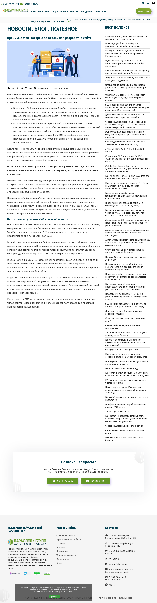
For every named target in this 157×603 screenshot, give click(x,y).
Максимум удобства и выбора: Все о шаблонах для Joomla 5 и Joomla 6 (123, 45)
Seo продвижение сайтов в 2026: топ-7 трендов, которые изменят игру (125, 143)
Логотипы (100, 11)
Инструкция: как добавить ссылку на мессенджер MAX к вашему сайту (124, 204)
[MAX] (153, 3)
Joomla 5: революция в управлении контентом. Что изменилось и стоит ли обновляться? (125, 343)
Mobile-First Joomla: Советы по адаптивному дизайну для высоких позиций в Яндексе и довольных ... (127, 169)
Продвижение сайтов (63, 11)
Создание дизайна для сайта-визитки (124, 426)
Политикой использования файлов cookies (54, 591)
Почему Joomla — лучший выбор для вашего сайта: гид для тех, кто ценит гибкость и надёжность (124, 267)
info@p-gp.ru (31, 3)
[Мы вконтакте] (148, 3)
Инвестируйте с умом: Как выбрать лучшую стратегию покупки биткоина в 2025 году (125, 390)
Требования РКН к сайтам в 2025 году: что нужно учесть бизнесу (126, 334)
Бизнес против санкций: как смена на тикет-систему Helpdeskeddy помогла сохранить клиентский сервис (124, 213)
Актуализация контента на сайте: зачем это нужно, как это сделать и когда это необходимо (127, 233)
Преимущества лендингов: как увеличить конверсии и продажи (126, 362)
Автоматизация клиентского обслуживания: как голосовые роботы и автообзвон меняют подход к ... (127, 243)
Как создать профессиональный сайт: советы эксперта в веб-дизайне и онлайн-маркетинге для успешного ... (126, 419)
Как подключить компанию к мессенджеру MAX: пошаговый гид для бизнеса (127, 72)
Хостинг (80, 11)
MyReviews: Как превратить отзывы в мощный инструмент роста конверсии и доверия (125, 135)
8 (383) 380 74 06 (117, 577)
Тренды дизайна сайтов (117, 411)
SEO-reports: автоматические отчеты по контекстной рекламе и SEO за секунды (125, 305)
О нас (69, 21)
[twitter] (143, 3)
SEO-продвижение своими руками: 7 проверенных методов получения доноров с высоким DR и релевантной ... (127, 108)
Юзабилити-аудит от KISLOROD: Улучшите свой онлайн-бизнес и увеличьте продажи (127, 374)
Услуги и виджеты (41, 21)
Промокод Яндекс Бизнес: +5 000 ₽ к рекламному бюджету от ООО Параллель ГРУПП (126, 297)
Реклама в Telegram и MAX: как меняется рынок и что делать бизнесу (126, 37)
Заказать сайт (144, 11)
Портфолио (58, 21)
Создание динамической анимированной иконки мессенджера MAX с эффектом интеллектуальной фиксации (125, 125)
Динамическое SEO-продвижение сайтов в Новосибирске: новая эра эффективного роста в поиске (127, 223)
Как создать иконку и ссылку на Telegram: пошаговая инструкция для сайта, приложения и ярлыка (126, 186)
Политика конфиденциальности (114, 597)
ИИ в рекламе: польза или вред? (122, 368)
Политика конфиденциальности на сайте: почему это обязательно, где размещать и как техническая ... (126, 277)
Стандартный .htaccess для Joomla (122, 349)
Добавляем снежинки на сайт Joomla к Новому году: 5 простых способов (124, 116)
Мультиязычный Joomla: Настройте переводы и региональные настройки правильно (124, 63)
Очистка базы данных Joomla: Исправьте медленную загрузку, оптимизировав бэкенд (126, 98)
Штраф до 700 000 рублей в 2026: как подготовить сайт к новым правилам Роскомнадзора (124, 53)
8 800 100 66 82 (11, 3)
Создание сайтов (40, 11)
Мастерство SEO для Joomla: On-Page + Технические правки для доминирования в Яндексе (127, 159)
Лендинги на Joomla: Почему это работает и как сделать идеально (127, 79)
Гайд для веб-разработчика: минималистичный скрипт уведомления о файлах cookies (126, 196)
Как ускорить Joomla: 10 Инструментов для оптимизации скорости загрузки (127, 177)
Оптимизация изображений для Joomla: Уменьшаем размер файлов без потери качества (125, 88)
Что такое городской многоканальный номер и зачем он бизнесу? (124, 251)
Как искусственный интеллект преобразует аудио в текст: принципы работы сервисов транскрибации (125, 287)
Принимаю (54, 597)
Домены (89, 11)
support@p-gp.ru (118, 564)
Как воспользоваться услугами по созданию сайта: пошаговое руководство (126, 355)
